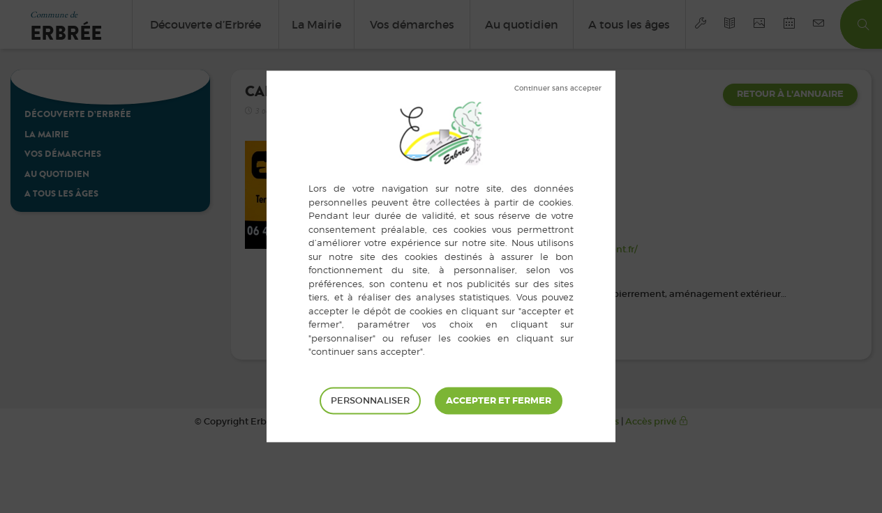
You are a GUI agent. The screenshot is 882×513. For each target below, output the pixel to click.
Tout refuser (557, 88)
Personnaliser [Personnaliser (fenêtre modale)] (370, 400)
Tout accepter (498, 401)
